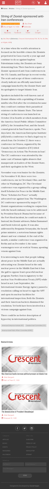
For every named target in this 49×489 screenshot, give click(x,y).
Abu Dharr (28, 24)
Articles (11, 9)
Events (5, 447)
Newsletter (30, 451)
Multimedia (6, 454)
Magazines (6, 451)
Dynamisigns (34, 486)
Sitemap (29, 454)
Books (5, 443)
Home (4, 9)
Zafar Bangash (9, 377)
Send (25, 475)
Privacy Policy (31, 447)
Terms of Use (30, 443)
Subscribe (29, 439)
